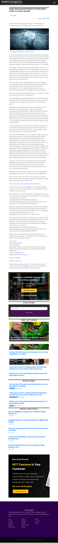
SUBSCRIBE (29, 312)
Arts (9, 519)
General (24, 521)
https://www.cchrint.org (20, 254)
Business (10, 523)
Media (23, 527)
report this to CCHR (26, 180)
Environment (25, 525)
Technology (11, 527)
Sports (10, 525)
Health (23, 523)
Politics (10, 521)
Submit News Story (29, 290)
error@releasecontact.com (30, 266)
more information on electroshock (30, 184)
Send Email (16, 245)
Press (23, 519)
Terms (36, 519)
